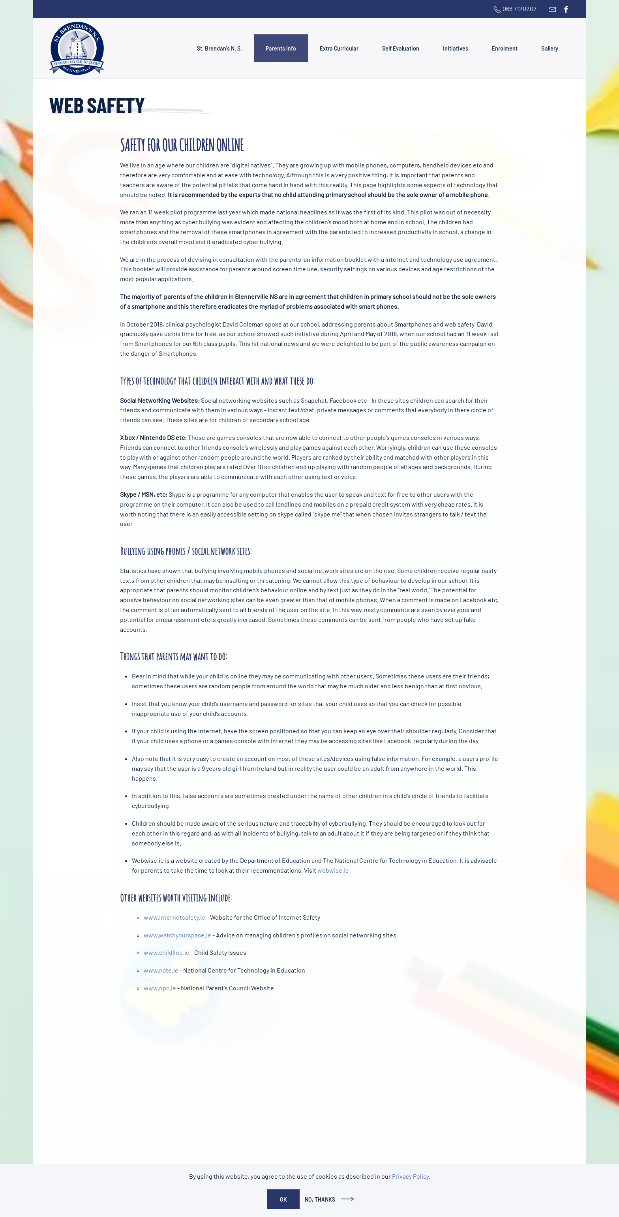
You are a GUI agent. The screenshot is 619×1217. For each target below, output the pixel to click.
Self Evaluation (400, 48)
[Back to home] (76, 48)
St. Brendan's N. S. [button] (219, 48)
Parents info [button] (281, 48)
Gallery (549, 48)
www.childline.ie (166, 952)
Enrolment (505, 48)
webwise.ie (333, 870)
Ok (283, 1199)
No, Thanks (320, 1199)
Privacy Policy (410, 1176)
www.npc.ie (160, 988)
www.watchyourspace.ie (177, 935)
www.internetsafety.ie (174, 917)
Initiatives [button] (455, 48)
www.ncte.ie (161, 970)
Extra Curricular (339, 48)
